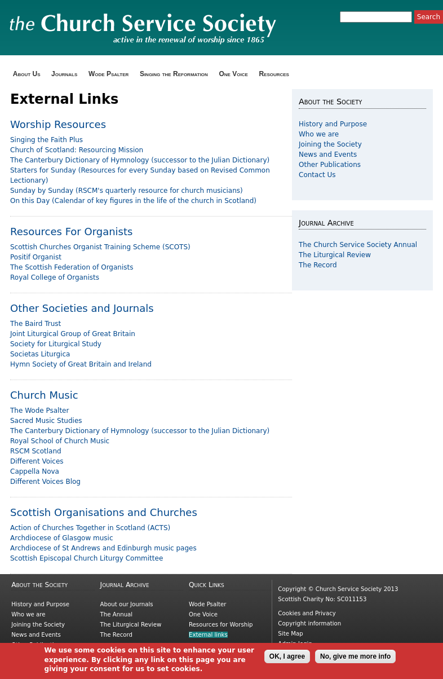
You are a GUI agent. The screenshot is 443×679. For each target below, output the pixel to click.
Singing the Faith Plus (46, 140)
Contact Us (317, 175)
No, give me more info (355, 660)
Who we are (319, 134)
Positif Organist (35, 257)
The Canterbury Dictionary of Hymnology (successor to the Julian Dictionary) (139, 160)
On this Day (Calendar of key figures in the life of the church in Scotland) (133, 201)
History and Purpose (333, 124)
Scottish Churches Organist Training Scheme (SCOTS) (100, 247)
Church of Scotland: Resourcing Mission (76, 150)
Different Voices (37, 461)
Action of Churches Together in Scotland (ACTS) (90, 528)
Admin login (295, 644)
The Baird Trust (35, 324)
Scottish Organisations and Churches (103, 512)
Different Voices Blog (45, 482)
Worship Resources (58, 124)
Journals (64, 74)
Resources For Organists (71, 231)
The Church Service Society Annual (358, 245)
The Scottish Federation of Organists (72, 267)
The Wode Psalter (39, 411)
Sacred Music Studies (46, 421)
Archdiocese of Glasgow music (61, 538)
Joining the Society (330, 144)
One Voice (233, 74)
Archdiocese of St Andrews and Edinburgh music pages (103, 548)
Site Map (290, 633)
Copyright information (309, 623)
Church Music (44, 395)
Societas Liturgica (40, 354)
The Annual (116, 614)
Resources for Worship (220, 624)
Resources (274, 74)
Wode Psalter (108, 74)
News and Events (328, 154)
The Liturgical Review (335, 255)
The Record (318, 265)
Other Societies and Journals (82, 308)
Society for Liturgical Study (55, 344)
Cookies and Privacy (306, 613)
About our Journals (126, 604)
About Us (27, 74)
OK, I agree (287, 660)
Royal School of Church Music (59, 441)
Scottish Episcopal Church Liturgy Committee (86, 558)
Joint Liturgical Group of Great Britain (72, 334)
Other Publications (330, 165)
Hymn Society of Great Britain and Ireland (81, 364)
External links (208, 635)
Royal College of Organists (54, 277)
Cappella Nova (34, 471)
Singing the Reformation (174, 74)
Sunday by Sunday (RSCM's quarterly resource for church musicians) (126, 191)
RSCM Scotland (35, 451)
